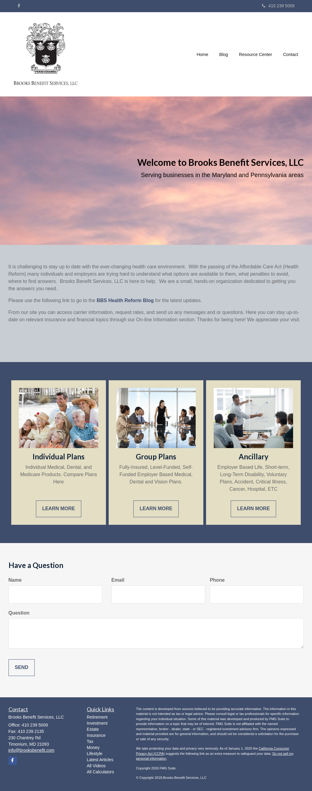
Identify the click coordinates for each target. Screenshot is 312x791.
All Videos (96, 765)
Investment (97, 723)
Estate (93, 729)
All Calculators (100, 771)
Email (117, 580)
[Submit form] (22, 667)
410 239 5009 (278, 5)
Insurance (96, 735)
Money (93, 747)
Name (15, 580)
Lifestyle (94, 753)
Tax (90, 741)
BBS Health (109, 300)
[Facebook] (19, 6)
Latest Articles (100, 759)
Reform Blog (138, 300)
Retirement (97, 717)
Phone (217, 580)
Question (19, 612)
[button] (223, 54)
